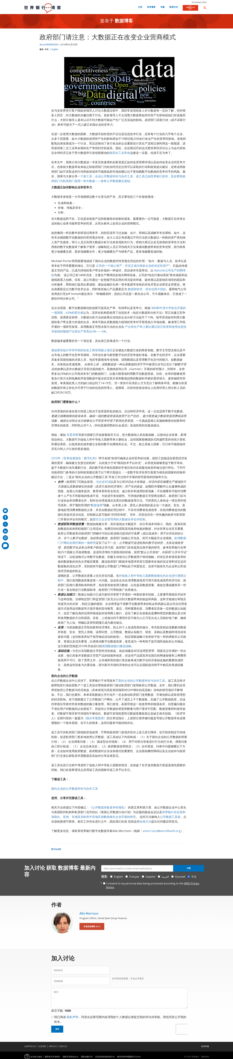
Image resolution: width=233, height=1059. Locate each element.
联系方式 (173, 7)
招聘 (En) (53, 1046)
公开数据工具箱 (170, 817)
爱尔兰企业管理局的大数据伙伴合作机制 (119, 519)
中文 (47, 49)
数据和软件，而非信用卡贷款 (147, 289)
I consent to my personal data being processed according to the (152, 885)
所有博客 (151, 7)
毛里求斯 (72, 435)
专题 (162, 7)
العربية (165, 876)
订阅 (189, 868)
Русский (180, 876)
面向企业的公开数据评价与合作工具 (141, 680)
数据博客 (124, 21)
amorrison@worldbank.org (161, 831)
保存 (57, 1029)
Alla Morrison (49, 44)
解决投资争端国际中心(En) (129, 1056)
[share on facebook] (5, 517)
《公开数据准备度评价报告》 (108, 807)
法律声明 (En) (30, 1046)
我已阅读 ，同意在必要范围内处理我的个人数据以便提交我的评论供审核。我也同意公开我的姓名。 (120, 1019)
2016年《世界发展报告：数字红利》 (75, 458)
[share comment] (5, 545)
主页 (140, 7)
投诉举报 (205, 1046)
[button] (204, 7)
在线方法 (145, 821)
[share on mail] (5, 510)
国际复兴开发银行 (52, 1056)
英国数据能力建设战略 (116, 646)
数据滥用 (96, 505)
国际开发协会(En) (70, 1056)
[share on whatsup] (5, 537)
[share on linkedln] (5, 531)
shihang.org (199, 2)
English (55, 49)
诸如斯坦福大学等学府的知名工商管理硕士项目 (82, 350)
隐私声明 (72, 1017)
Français (134, 876)
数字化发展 (56, 849)
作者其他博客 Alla (92, 926)
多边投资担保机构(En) (105, 1056)
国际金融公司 (87, 1056)
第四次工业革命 (120, 153)
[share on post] (5, 524)
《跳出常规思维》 (95, 718)
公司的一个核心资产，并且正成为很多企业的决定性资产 (132, 266)
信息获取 (42, 1046)
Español (150, 876)
